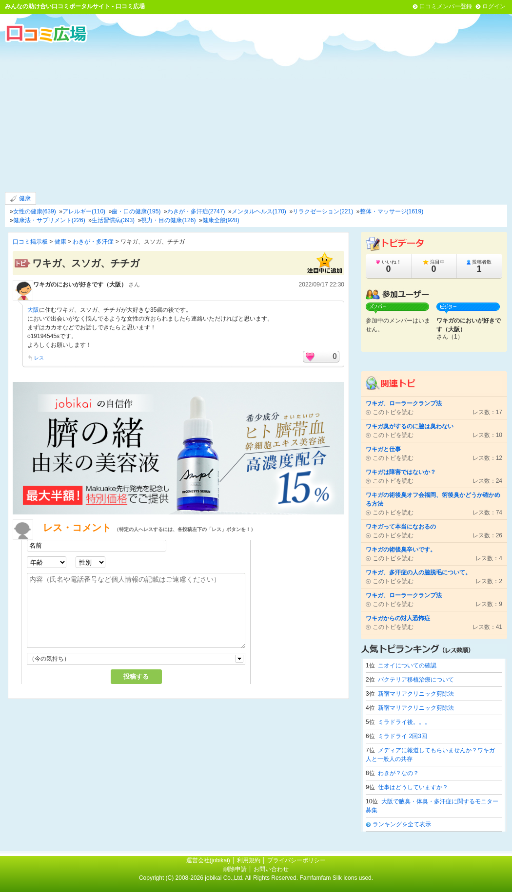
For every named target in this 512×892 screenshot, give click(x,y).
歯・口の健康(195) (136, 211)
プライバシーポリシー (296, 860)
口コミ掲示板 (30, 241)
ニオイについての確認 (407, 665)
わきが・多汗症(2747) (196, 211)
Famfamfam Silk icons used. (336, 877)
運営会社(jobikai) (209, 860)
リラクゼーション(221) (323, 211)
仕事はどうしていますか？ (413, 787)
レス (39, 358)
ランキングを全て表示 (402, 824)
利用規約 (248, 860)
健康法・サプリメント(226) (49, 220)
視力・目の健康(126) (168, 220)
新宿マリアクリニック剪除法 (416, 693)
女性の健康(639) (34, 211)
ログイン (494, 6)
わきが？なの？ (398, 773)
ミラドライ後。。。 (404, 722)
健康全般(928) (220, 220)
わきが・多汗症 (93, 241)
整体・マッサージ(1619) (392, 211)
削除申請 (235, 869)
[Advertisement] (256, 116)
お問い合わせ (271, 869)
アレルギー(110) (83, 211)
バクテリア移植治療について (416, 679)
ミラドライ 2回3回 (402, 736)
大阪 (33, 309)
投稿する (136, 676)
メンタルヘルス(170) (259, 211)
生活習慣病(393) (113, 220)
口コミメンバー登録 (445, 6)
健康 (20, 198)
